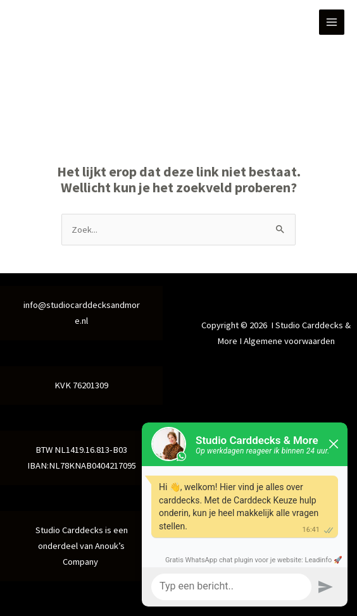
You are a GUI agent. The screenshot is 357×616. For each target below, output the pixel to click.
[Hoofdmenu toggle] (331, 22)
